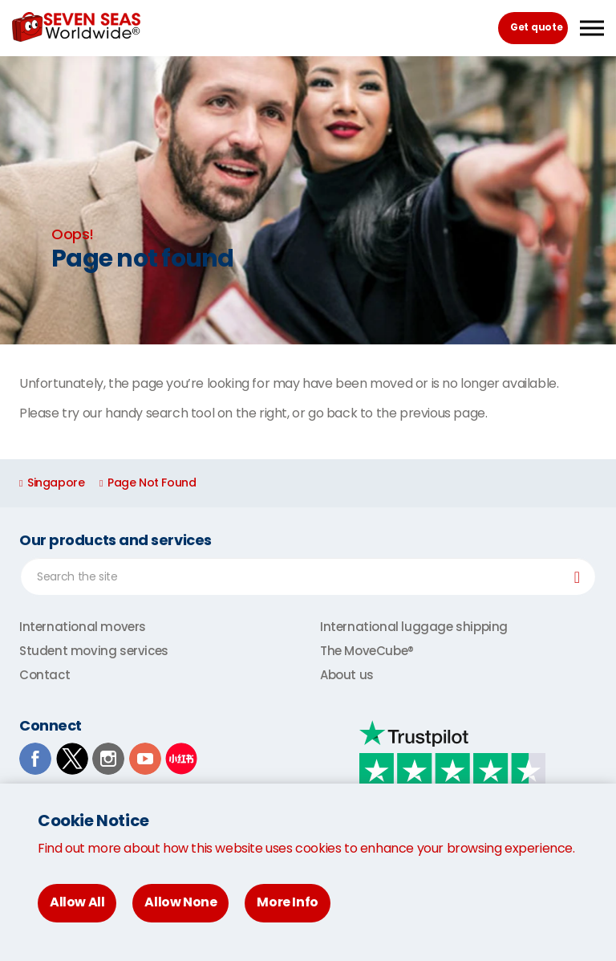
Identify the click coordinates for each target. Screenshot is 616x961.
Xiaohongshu (181, 759)
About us (347, 675)
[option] (308, 200)
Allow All (77, 902)
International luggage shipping (414, 627)
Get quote (536, 27)
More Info (287, 902)
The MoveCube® (367, 651)
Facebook (35, 759)
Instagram (108, 759)
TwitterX (72, 759)
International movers (82, 627)
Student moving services (93, 651)
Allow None (180, 902)
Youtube (145, 759)
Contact (44, 675)
